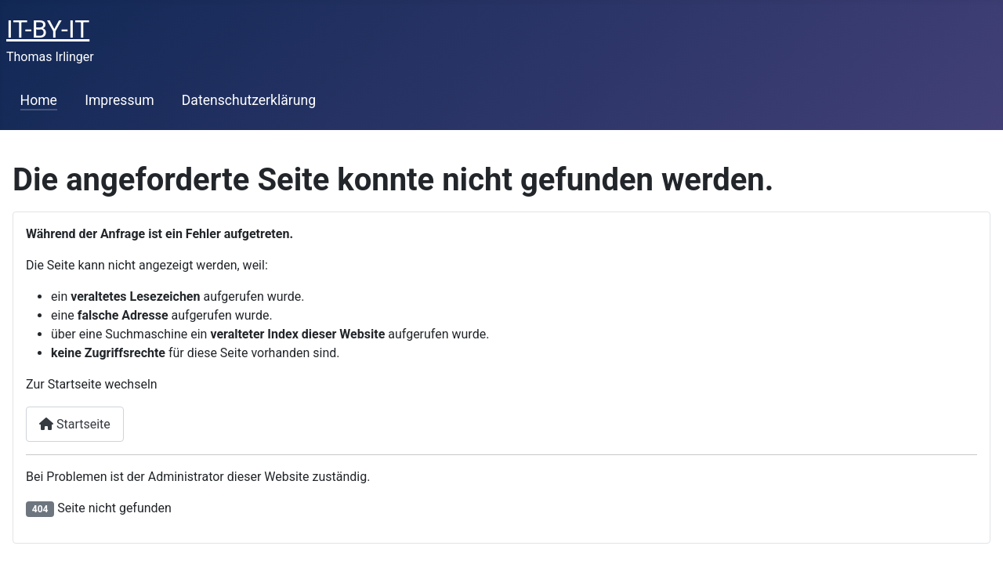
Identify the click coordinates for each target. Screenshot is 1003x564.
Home (38, 100)
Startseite (74, 424)
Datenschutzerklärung (249, 100)
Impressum (119, 100)
